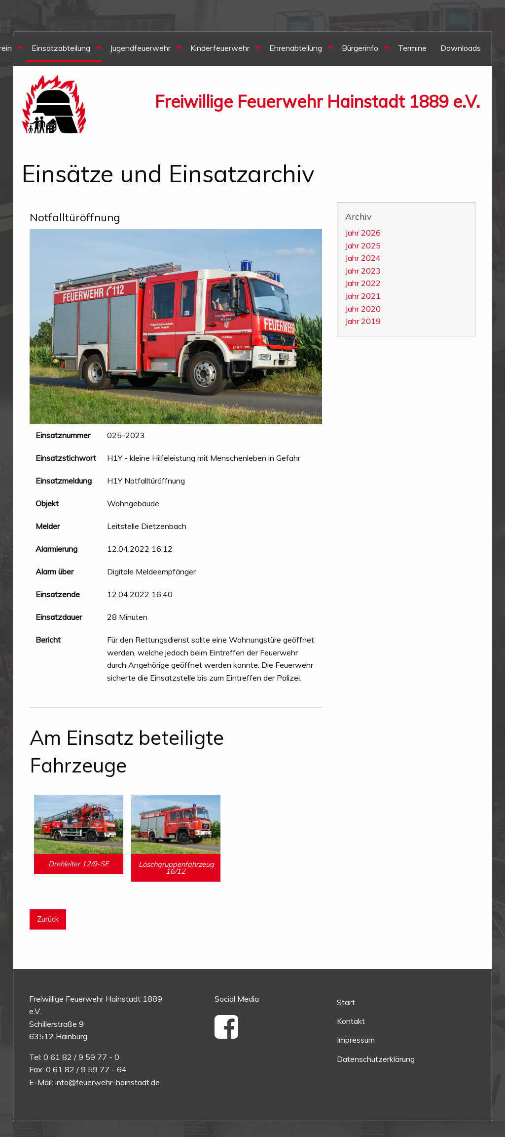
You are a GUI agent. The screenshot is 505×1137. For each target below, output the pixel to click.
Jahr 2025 (363, 245)
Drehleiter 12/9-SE (78, 863)
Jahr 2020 (363, 309)
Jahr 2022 (363, 283)
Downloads (460, 48)
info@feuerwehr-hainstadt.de (107, 1082)
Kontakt (351, 1021)
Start (346, 1002)
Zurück (48, 919)
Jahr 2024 (363, 258)
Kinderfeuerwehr (220, 48)
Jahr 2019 (363, 321)
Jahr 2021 (363, 296)
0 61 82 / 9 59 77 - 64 (86, 1069)
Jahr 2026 (363, 233)
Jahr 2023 (363, 271)
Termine (412, 48)
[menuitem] (64, 49)
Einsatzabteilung (61, 48)
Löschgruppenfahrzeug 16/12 (176, 868)
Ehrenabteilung (295, 48)
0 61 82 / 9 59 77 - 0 (81, 1057)
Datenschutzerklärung (376, 1059)
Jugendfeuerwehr (140, 48)
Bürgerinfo (360, 48)
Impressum (356, 1040)
